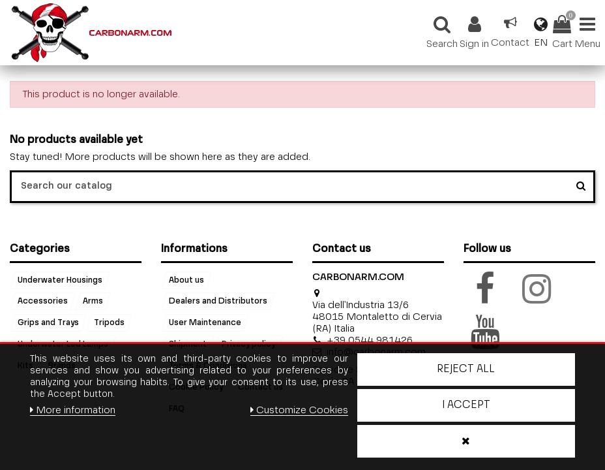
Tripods (109, 323)
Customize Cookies (299, 410)
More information (72, 410)
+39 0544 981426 (370, 340)
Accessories (43, 302)
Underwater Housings (60, 280)
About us (186, 280)
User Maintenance (205, 323)
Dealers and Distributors (218, 302)
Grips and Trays (48, 323)
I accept (466, 405)
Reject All (466, 369)
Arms (93, 302)
